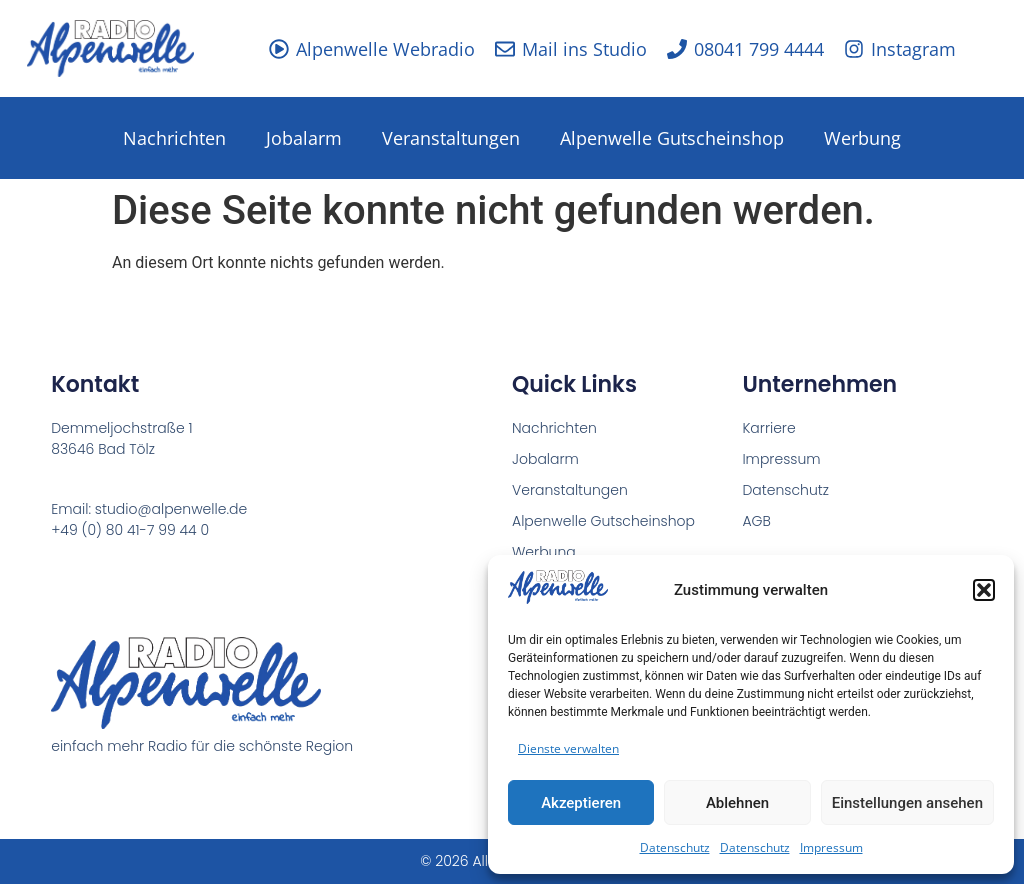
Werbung (862, 138)
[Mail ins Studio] (505, 49)
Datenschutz (675, 847)
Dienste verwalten (568, 748)
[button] (984, 590)
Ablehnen (737, 803)
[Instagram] (854, 49)
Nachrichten (174, 138)
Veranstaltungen (451, 138)
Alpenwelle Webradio (385, 49)
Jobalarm (304, 138)
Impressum (831, 847)
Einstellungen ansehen (907, 803)
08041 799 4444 (759, 49)
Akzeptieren (581, 803)
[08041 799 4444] (677, 49)
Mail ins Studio (584, 49)
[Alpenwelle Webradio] (279, 49)
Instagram (913, 49)
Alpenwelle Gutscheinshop (672, 138)
